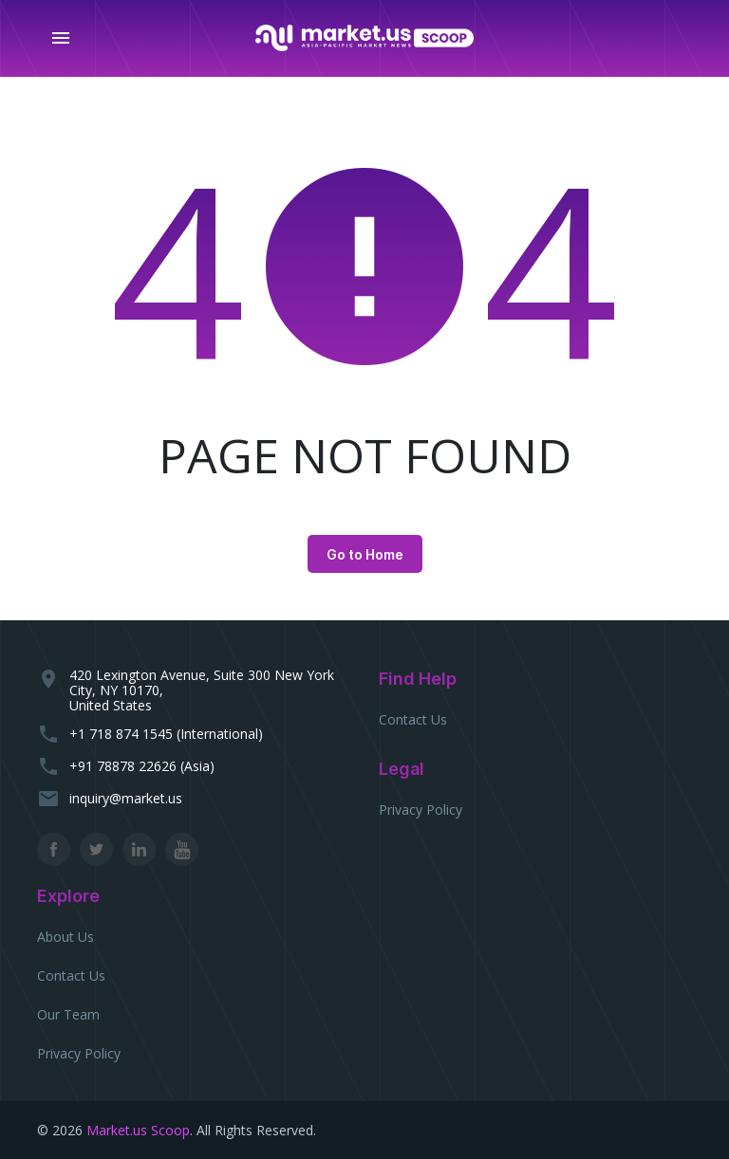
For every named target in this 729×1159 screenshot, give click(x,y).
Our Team (68, 1014)
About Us (65, 937)
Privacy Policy (420, 809)
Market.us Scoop (138, 1130)
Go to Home (365, 554)
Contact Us (413, 719)
